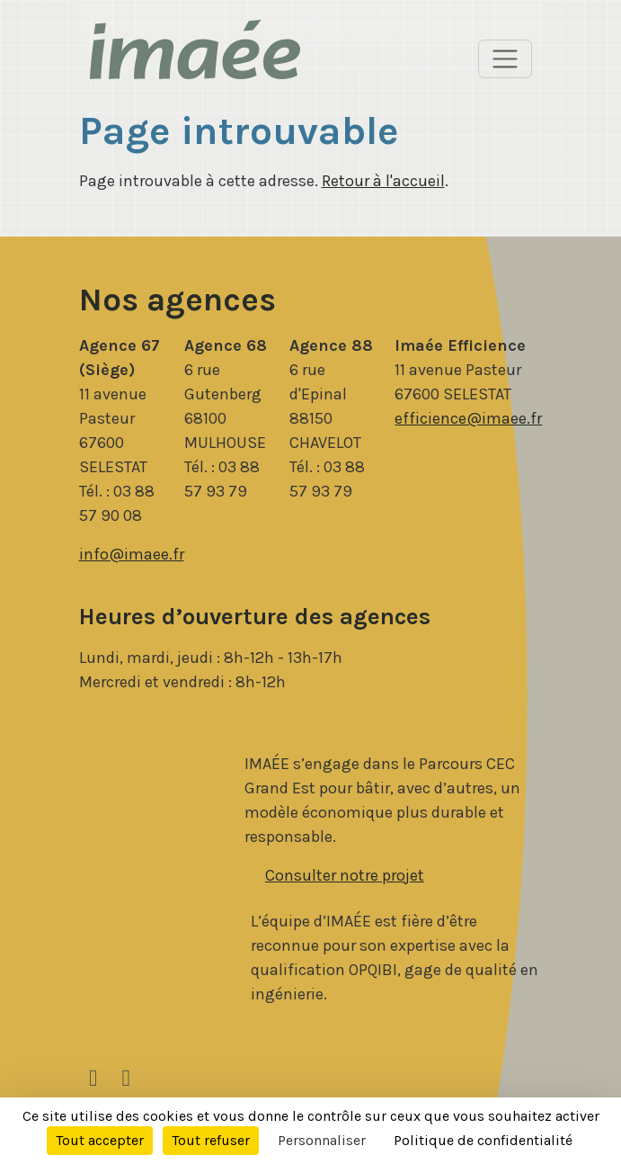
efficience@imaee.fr (468, 418)
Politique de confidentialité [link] (483, 1140)
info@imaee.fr (131, 554)
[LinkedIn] (93, 1078)
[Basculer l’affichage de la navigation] (505, 59)
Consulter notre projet (344, 875)
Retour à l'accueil (383, 181)
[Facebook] (125, 1078)
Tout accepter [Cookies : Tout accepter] (100, 1140)
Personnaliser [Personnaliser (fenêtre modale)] (322, 1140)
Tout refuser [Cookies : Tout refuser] (211, 1140)
